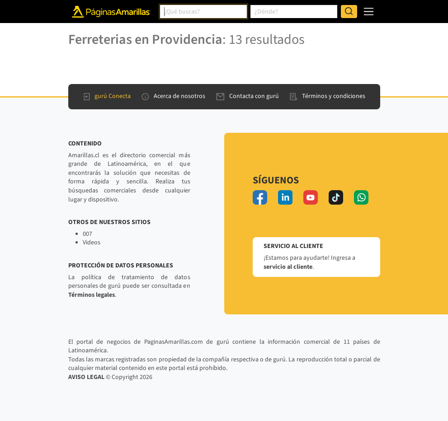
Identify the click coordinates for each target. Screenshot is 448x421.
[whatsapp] (361, 197)
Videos (91, 242)
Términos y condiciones (327, 96)
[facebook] (260, 197)
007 (87, 234)
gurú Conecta (107, 96)
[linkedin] (285, 197)
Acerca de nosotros (173, 96)
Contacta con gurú (247, 96)
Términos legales (91, 294)
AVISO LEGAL (86, 377)
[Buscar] (349, 12)
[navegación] (368, 11)
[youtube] (310, 197)
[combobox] (203, 12)
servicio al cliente (288, 266)
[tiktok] (336, 197)
